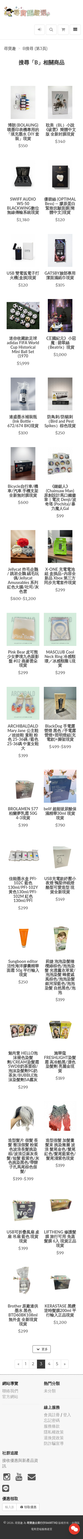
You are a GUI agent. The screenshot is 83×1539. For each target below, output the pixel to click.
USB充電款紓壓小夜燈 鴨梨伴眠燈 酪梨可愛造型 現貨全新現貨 (60, 885)
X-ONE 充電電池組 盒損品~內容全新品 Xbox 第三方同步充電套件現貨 (60, 576)
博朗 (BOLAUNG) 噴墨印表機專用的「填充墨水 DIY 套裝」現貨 (23, 132)
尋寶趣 (10, 48)
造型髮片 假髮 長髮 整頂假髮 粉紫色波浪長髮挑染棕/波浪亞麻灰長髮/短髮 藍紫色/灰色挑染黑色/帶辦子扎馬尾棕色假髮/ (23, 1156)
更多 (42, 1349)
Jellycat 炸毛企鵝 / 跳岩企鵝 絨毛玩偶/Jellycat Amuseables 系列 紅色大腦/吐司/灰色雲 (23, 580)
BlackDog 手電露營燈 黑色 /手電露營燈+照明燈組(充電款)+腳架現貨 (60, 733)
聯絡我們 (10, 1390)
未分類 (50, 1390)
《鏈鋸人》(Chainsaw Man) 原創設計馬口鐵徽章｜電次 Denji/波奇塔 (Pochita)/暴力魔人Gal (60, 497)
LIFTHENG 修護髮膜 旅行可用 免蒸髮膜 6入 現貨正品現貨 (60, 1238)
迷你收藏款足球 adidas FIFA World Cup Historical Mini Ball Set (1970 (23, 347)
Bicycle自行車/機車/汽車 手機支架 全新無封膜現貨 (23, 491)
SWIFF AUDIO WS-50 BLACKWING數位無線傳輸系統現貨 (23, 206)
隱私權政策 (54, 1432)
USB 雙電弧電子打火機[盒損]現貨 (23, 275)
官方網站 (10, 1396)
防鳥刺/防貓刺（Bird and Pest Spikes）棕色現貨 (60, 421)
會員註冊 (52, 1414)
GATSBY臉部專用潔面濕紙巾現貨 (59, 275)
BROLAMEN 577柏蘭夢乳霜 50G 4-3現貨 (23, 813)
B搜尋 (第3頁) (35, 48)
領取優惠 (28, 1507)
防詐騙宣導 (54, 1443)
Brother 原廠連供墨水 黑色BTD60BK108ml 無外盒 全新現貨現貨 (23, 1314)
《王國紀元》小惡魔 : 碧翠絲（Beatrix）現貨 (60, 343)
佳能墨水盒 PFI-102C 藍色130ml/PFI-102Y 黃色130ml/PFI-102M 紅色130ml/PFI (23, 889)
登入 (67, 1414)
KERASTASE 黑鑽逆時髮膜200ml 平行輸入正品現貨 (60, 1310)
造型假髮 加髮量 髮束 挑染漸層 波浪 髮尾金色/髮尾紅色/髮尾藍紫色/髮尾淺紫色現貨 (60, 1149)
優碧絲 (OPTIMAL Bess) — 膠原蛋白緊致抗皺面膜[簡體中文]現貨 (60, 206)
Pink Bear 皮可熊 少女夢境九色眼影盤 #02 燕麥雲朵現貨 (23, 659)
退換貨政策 (54, 1437)
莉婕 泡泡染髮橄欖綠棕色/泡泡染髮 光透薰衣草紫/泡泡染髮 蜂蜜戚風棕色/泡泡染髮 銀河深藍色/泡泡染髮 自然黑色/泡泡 (60, 977)
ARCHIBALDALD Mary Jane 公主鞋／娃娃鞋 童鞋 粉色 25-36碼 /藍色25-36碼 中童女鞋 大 (23, 737)
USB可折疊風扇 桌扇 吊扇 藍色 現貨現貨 (23, 1236)
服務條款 (52, 1426)
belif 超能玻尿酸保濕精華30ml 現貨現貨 (60, 813)
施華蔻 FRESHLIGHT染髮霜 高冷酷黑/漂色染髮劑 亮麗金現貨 (60, 1062)
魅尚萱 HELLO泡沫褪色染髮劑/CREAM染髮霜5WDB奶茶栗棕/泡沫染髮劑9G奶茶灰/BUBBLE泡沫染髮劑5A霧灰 (23, 1066)
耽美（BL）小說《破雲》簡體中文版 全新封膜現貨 (60, 129)
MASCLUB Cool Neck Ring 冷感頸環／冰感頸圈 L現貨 (59, 659)
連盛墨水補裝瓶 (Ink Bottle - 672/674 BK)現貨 (23, 421)
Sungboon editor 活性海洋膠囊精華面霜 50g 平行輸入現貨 (23, 968)
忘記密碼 (52, 1420)
